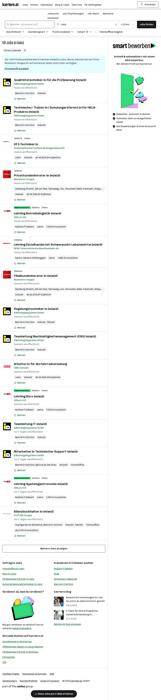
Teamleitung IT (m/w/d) (30, 424)
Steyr (97, 188)
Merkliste (108, 13)
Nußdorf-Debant (24, 226)
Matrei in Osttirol (24, 93)
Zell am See (41, 188)
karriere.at (36, 636)
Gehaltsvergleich (21, 628)
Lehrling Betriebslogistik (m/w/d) (37, 213)
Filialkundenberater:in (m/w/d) (36, 276)
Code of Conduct (50, 680)
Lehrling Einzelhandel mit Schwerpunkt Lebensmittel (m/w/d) (58, 244)
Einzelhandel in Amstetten (17, 641)
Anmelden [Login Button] (148, 4)
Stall (56, 573)
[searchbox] (29, 24)
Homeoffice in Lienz (13, 568)
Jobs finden (147, 24)
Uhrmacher (8, 657)
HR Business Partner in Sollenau (20, 652)
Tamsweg (53, 188)
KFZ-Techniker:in (26, 144)
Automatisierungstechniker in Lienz (22, 584)
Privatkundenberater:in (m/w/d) (37, 175)
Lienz (20, 42)
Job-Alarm (93, 13)
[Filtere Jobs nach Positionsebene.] (64, 32)
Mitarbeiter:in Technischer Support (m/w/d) (46, 451)
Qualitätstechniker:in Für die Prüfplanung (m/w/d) (50, 80)
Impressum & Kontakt (34, 673)
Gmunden (70, 188)
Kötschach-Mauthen (65, 579)
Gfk (4, 662)
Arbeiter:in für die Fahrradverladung (40, 364)
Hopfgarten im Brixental (28, 524)
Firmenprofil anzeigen (17, 68)
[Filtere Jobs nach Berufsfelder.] (17, 32)
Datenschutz (9, 680)
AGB (52, 673)
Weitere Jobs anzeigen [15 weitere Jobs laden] (53, 548)
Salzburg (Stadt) (24, 188)
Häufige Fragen (10, 673)
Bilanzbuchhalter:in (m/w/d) (34, 511)
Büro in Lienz (9, 573)
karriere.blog (62, 591)
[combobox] (29, 24)
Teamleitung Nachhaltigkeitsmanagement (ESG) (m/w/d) (55, 336)
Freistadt (88, 188)
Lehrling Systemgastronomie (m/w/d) (41, 484)
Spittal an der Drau (45, 464)
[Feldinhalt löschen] (116, 24)
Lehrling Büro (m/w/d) (29, 396)
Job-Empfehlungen (73, 13)
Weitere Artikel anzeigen (67, 624)
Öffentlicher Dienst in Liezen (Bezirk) (22, 646)
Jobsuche (53, 13)
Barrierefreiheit (28, 680)
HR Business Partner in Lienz (18, 579)
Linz (62, 188)
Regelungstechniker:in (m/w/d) (36, 309)
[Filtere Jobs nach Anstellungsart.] (40, 32)
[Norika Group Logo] (17, 687)
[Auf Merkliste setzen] (19, 99)
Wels (79, 188)
